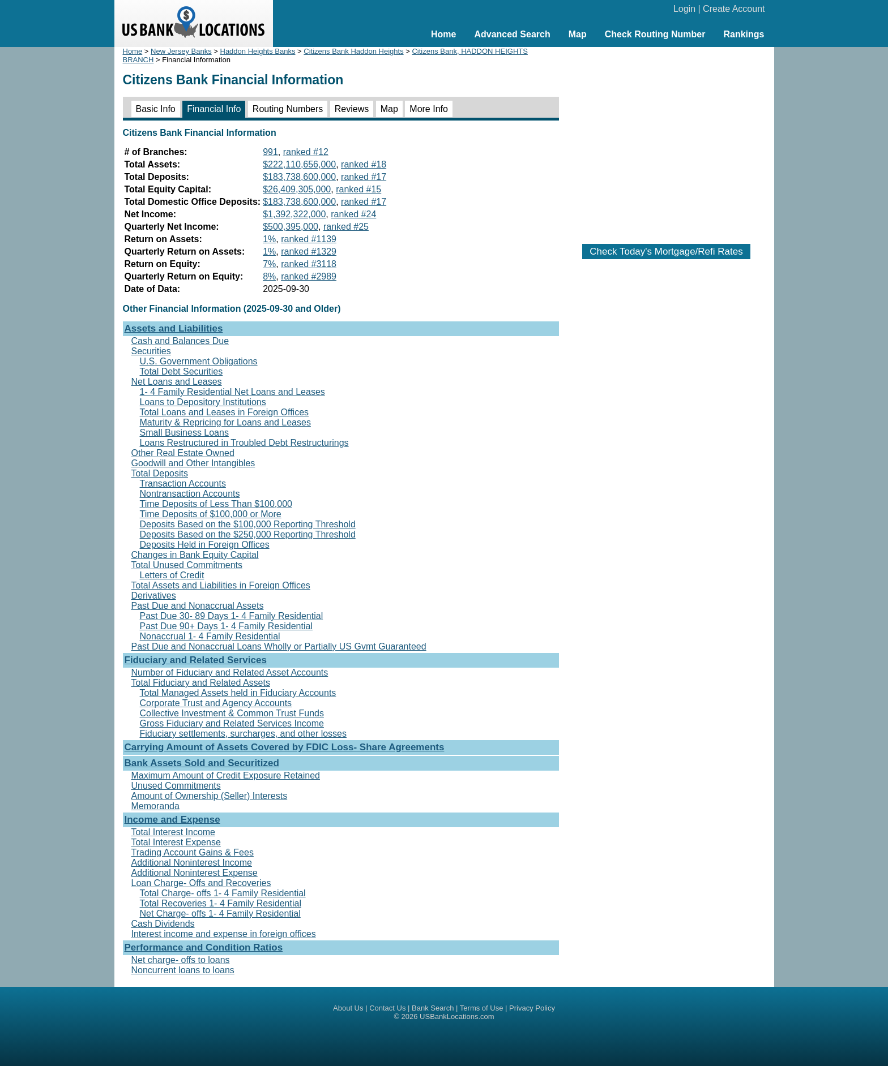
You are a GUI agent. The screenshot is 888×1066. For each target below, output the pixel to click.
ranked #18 (363, 164)
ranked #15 (358, 189)
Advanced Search (512, 34)
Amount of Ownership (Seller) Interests (209, 796)
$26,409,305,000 (297, 189)
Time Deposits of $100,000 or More (210, 514)
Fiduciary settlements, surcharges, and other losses (243, 733)
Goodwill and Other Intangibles (193, 463)
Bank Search (433, 1008)
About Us (348, 1008)
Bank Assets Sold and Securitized (202, 763)
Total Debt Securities (181, 371)
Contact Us (387, 1008)
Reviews (352, 109)
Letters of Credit (172, 575)
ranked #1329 (308, 251)
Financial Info (214, 109)
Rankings (743, 34)
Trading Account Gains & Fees (192, 852)
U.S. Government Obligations (199, 361)
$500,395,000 (290, 226)
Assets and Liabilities (174, 328)
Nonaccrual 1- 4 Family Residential (210, 636)
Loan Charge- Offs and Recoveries (201, 883)
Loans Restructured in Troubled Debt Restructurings (244, 443)
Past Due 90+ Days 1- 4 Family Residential (226, 626)
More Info (428, 109)
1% (269, 239)
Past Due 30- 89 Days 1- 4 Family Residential (231, 616)
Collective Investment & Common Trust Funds (232, 713)
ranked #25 (346, 226)
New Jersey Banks (181, 51)
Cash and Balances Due (180, 341)
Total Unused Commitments (187, 565)
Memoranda (155, 806)
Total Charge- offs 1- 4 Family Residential (223, 893)
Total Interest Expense (176, 842)
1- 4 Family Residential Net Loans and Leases (232, 392)
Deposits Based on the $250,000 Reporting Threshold (248, 534)
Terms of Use (481, 1008)
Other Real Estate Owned (182, 453)
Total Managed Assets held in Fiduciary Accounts (238, 693)
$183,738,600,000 (299, 177)
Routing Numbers (288, 109)
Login (684, 9)
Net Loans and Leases (176, 381)
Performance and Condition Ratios (204, 947)
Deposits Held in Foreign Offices (205, 544)
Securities (151, 351)
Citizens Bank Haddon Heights (353, 51)
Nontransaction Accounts (190, 493)
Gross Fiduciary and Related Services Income (232, 723)
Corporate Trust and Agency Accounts (216, 703)
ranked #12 (305, 152)
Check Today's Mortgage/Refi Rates (666, 251)
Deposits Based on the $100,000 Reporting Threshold (248, 524)
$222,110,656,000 (299, 164)
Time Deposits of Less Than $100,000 (216, 504)
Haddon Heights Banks (258, 51)
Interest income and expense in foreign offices (223, 934)
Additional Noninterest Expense (194, 873)
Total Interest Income (173, 832)
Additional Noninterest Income (191, 862)
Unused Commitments (176, 785)
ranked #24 (353, 214)
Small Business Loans (184, 432)
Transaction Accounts (183, 483)
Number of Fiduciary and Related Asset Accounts (229, 672)
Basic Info (156, 109)
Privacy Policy (532, 1008)
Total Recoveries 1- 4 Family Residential (220, 903)
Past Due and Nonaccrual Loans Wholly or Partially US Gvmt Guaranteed (278, 646)
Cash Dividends (163, 924)
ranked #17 (363, 177)
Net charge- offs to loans (180, 960)
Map (578, 34)
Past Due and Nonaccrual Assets (197, 606)
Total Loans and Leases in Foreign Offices (224, 412)
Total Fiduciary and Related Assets (200, 682)
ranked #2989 (308, 276)
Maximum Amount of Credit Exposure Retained (225, 775)
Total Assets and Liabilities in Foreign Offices (220, 585)
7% (269, 264)
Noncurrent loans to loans (182, 970)
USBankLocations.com (457, 1016)
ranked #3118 (308, 264)
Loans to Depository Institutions (203, 402)
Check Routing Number (655, 34)
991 (270, 152)
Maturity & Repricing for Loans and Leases (225, 422)
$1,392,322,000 (294, 214)
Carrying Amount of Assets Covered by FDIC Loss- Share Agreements (285, 747)
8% (269, 276)
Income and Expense (172, 819)
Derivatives (153, 595)
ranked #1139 (308, 239)
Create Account (734, 9)
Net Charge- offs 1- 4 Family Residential (220, 913)
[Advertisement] (666, 140)
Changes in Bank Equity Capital (195, 555)
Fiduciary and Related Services (196, 660)
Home (443, 34)
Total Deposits (160, 473)
